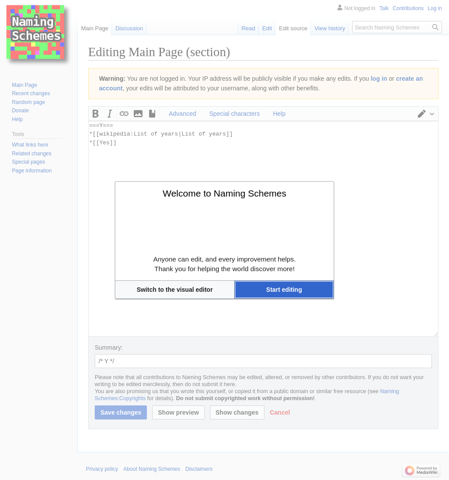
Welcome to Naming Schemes (224, 193)
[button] (174, 289)
